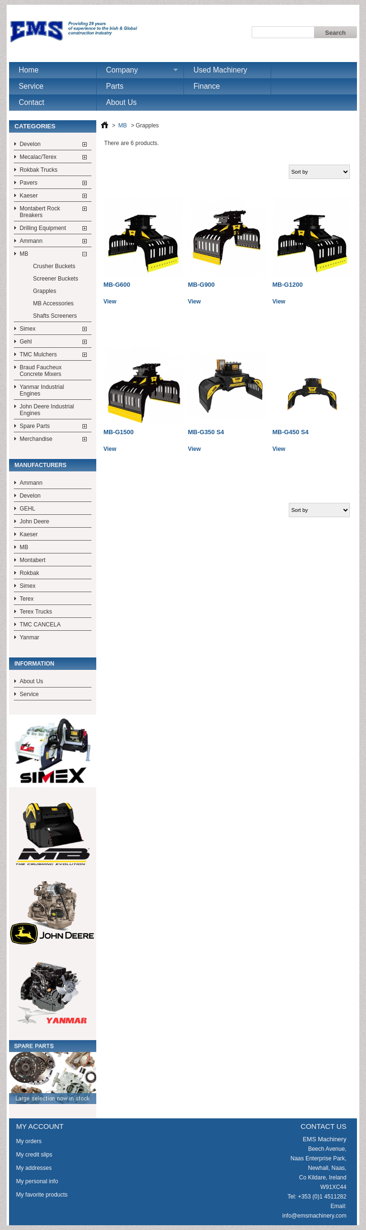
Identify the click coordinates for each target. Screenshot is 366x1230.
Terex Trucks (36, 611)
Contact (31, 102)
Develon (30, 144)
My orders (28, 1141)
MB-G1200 (288, 284)
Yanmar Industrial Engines (42, 390)
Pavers (28, 182)
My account (40, 1126)
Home (29, 70)
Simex (27, 328)
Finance (206, 86)
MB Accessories (53, 303)
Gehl (25, 341)
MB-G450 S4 (291, 432)
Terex (26, 598)
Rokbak (29, 573)
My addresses (34, 1168)
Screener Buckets (55, 278)
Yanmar (29, 637)
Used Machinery (220, 70)
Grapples (44, 291)
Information (34, 663)
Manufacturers (40, 465)
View (109, 301)
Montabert (32, 560)
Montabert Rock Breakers (40, 212)
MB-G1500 (118, 432)
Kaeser (29, 195)
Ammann (31, 241)
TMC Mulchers (38, 354)
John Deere (34, 521)
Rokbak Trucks (38, 170)
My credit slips (34, 1154)
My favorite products (42, 1194)
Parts (114, 86)
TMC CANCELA (40, 624)
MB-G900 (201, 284)
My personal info (37, 1181)
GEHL (27, 508)
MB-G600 (116, 284)
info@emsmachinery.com (314, 1215)
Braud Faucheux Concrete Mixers (40, 370)
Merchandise (36, 439)
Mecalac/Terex (38, 157)
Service (31, 86)
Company (137, 72)
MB (24, 253)
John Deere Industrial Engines (47, 410)
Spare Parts (35, 426)
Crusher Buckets (54, 266)
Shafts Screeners (55, 316)
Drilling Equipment (43, 228)
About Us (121, 102)
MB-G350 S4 (206, 432)
